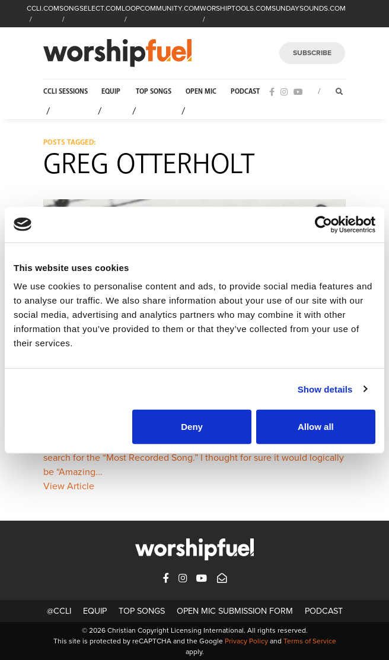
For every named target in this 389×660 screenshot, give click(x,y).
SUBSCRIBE (312, 53)
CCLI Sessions (65, 92)
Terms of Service (309, 641)
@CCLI (59, 611)
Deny (192, 427)
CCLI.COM (43, 8)
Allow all (316, 427)
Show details (325, 389)
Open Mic (201, 92)
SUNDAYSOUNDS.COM (309, 8)
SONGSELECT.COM (90, 8)
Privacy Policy (246, 641)
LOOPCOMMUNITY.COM (161, 8)
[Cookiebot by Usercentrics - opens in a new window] (323, 224)
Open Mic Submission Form (235, 611)
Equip (110, 92)
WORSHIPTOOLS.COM (236, 8)
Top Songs (153, 92)
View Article (68, 486)
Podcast (245, 92)
